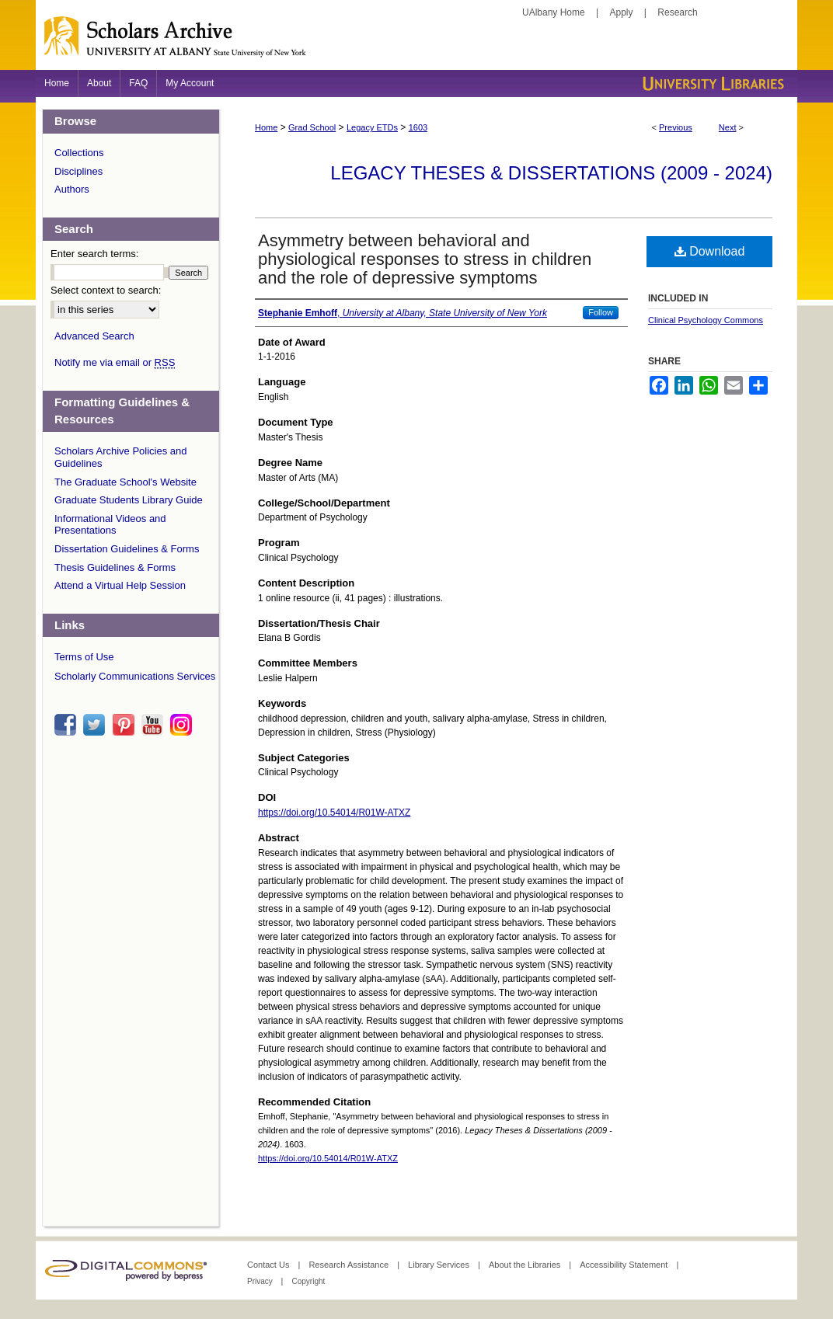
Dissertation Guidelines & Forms (126, 549)
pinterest (126, 725)
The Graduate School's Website (125, 482)
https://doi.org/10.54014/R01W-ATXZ (334, 812)
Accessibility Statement (625, 1264)
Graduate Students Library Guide (128, 500)
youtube (154, 725)
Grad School (312, 127)
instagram (183, 725)
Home (266, 127)
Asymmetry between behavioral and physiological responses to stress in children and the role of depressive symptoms (424, 259)
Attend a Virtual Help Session (120, 585)
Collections (79, 152)
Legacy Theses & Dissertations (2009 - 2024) (551, 172)
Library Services (440, 1264)
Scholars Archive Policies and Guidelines (120, 457)
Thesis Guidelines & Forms (115, 567)
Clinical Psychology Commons (705, 320)
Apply (621, 12)
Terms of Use (84, 657)
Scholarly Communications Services (134, 676)
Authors (71, 189)
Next (728, 127)
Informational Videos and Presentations (110, 525)
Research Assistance (349, 1264)
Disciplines (78, 171)
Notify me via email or (114, 363)
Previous (675, 127)
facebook (67, 725)
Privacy (261, 1281)
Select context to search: (106, 290)
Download (709, 251)
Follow (600, 312)
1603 (418, 127)
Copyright (308, 1281)
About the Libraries (526, 1264)
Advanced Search (94, 336)
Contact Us (269, 1264)
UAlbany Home (553, 12)
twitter (96, 725)
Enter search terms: (94, 253)
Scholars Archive (416, 43)
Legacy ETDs (372, 127)
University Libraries (711, 83)
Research (677, 12)
